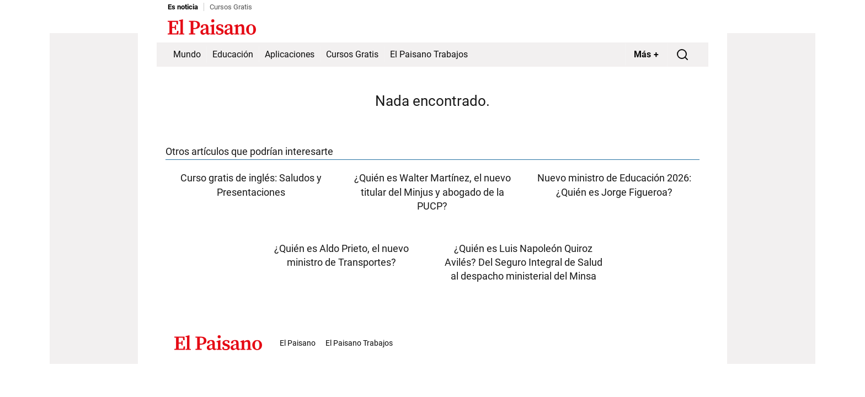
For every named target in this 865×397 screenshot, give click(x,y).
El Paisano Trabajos (429, 54)
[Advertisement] (94, 198)
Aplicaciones (289, 54)
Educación (232, 54)
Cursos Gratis (231, 7)
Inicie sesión (675, 28)
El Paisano (298, 343)
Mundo (187, 54)
